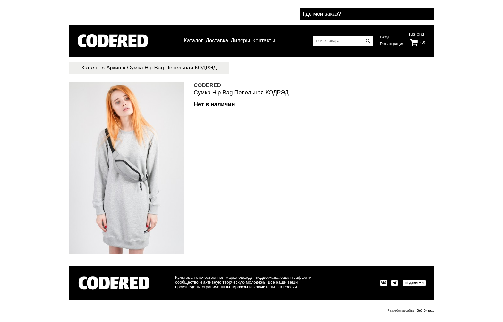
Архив (115, 68)
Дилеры (241, 40)
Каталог (190, 40)
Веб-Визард (425, 310)
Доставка (215, 40)
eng (420, 34)
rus (412, 34)
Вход (384, 37)
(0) (422, 42)
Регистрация (392, 43)
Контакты (266, 40)
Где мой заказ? (404, 12)
